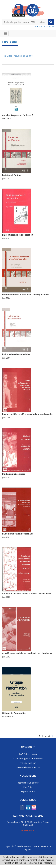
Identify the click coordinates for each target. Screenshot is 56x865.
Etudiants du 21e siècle (13, 474)
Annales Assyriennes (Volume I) (17, 115)
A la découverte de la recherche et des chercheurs (27, 653)
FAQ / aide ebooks (28, 754)
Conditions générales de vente (27, 758)
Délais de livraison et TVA (28, 767)
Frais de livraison (28, 763)
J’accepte (48, 862)
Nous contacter (28, 830)
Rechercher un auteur (28, 782)
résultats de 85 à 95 (23, 55)
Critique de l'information (14, 713)
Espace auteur (28, 791)
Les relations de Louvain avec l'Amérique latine (25, 294)
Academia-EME (24, 846)
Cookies (36, 846)
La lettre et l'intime (11, 175)
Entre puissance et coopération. (17, 235)
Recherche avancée (44, 26)
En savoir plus (35, 862)
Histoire (10, 42)
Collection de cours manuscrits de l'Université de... (27, 593)
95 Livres (8, 55)
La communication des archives (17, 534)
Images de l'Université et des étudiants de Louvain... (27, 414)
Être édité (28, 787)
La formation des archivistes (16, 354)
